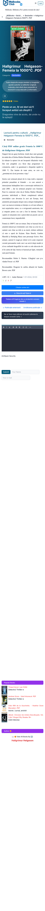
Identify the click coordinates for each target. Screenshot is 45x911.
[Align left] (13, 327)
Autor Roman (17, 277)
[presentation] (17, 361)
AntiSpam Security (9, 356)
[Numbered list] (26, 327)
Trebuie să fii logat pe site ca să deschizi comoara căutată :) (22, 300)
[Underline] (9, 327)
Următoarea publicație (32, 308)
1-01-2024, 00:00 (30, 277)
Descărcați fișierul (22, 293)
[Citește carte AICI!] (22, 86)
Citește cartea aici (22, 287)
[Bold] (3, 327)
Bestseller (29, 16)
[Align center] (16, 327)
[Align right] (19, 327)
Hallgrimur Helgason (22, 740)
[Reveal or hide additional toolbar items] (30, 327)
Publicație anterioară (12, 308)
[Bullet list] (23, 327)
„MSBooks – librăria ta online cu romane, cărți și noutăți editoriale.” (14, 16)
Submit (6, 372)
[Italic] (6, 327)
